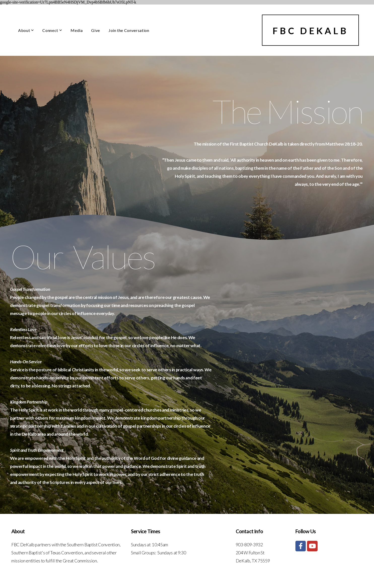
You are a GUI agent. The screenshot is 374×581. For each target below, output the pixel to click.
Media (77, 30)
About (26, 30)
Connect (52, 30)
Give (95, 30)
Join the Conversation (129, 30)
